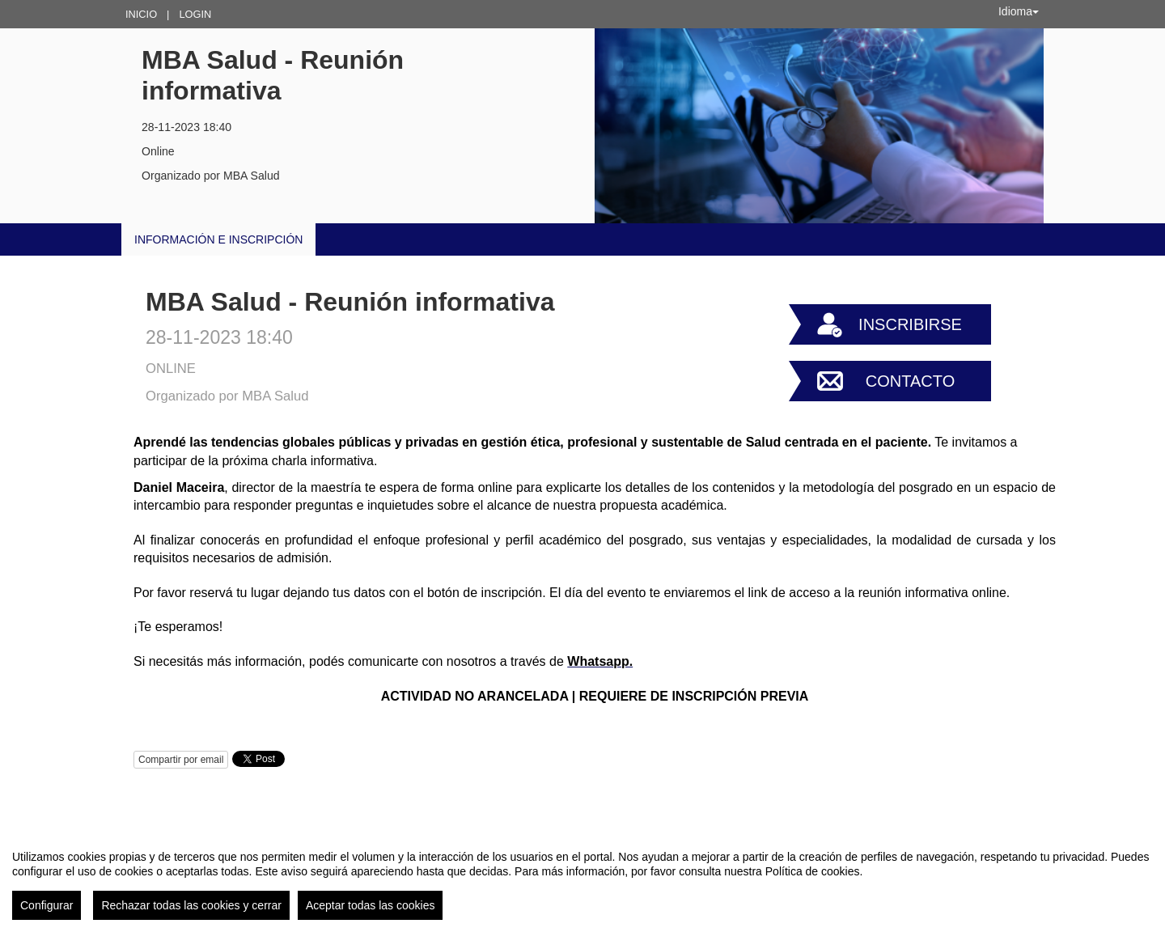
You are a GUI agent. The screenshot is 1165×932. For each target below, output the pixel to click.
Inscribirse (910, 324)
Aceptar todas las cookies (370, 905)
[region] (582, 878)
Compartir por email (180, 759)
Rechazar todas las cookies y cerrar (191, 905)
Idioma (1018, 11)
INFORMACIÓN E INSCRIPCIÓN (218, 239)
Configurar (46, 905)
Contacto (910, 381)
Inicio (141, 14)
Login (195, 14)
